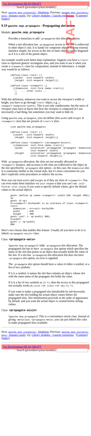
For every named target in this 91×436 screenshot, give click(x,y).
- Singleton (28, 12)
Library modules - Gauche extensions (53, 15)
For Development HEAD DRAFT (22, 3)
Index (5, 18)
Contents (82, 15)
